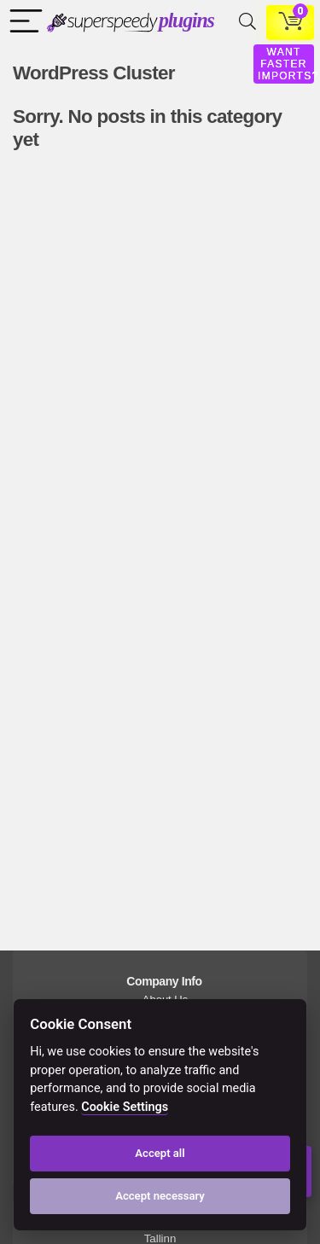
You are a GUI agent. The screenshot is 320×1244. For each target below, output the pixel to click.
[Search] (244, 22)
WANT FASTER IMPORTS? (288, 64)
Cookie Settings (124, 1107)
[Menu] (22, 22)
